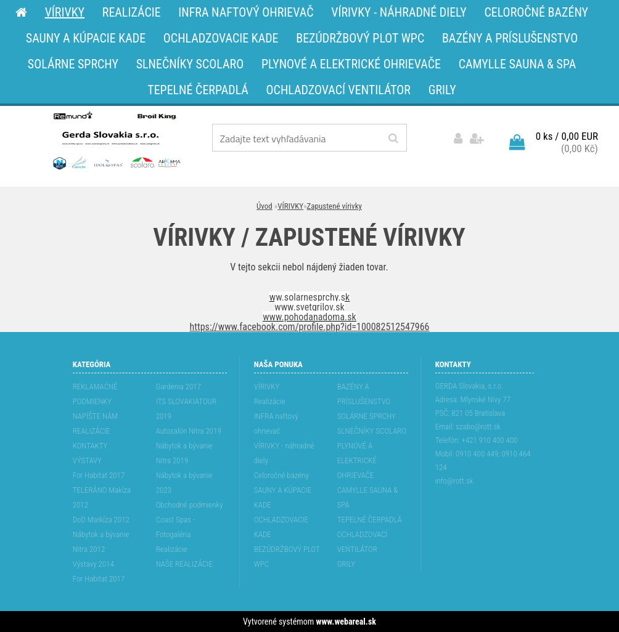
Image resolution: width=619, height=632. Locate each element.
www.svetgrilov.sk (309, 307)
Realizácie (171, 549)
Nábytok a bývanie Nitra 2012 (101, 542)
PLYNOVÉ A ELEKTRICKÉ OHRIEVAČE (357, 460)
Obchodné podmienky (189, 504)
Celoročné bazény (281, 475)
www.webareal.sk (346, 621)
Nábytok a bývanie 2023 (184, 483)
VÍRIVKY (290, 206)
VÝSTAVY (87, 460)
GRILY (346, 564)
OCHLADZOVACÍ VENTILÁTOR (362, 542)
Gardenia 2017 (178, 386)
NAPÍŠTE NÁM (95, 416)
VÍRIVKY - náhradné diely (284, 453)
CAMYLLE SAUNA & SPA (367, 497)
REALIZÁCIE (91, 431)
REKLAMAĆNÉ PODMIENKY (95, 394)
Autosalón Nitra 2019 (188, 431)
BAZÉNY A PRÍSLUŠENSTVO (364, 394)
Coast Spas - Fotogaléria (175, 527)
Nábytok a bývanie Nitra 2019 (184, 453)
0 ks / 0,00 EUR (567, 136)
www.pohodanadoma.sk (309, 317)
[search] (393, 138)
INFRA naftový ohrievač (276, 423)
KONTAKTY (90, 445)
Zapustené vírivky (334, 206)
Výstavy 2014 (93, 564)
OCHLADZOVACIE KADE (281, 527)
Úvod (264, 206)
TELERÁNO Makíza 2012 (102, 497)
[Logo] (115, 140)
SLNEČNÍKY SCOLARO (371, 431)
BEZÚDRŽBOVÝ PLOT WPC (287, 557)
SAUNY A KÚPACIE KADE (283, 497)
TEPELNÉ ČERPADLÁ (369, 519)
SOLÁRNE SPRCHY (366, 416)
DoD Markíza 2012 (101, 519)
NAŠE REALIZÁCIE (184, 564)
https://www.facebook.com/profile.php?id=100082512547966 (310, 327)
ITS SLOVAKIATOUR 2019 (186, 409)
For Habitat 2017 (99, 475)
